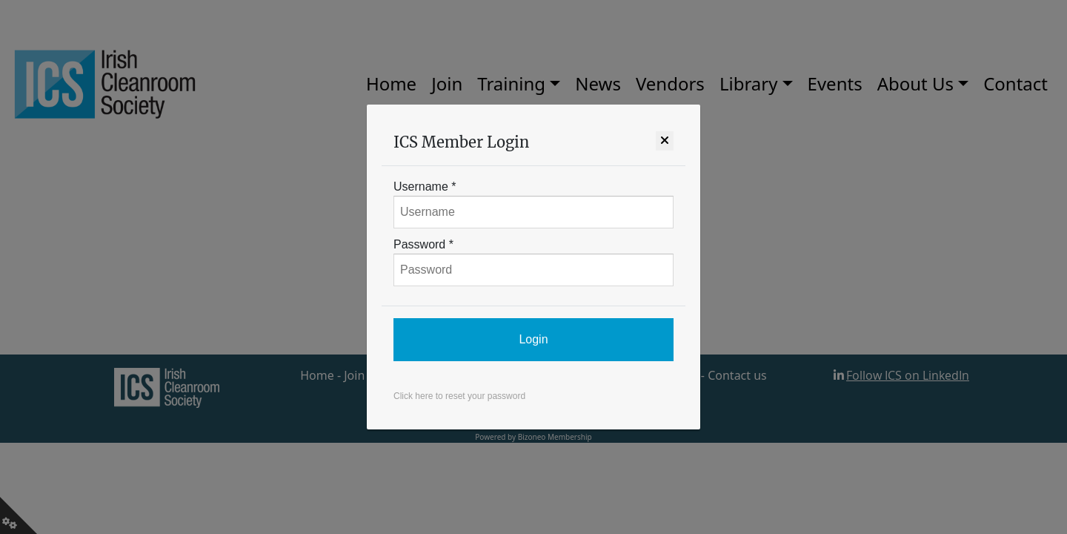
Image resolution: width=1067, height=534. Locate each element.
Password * (423, 244)
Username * (424, 186)
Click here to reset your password (459, 396)
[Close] (665, 141)
